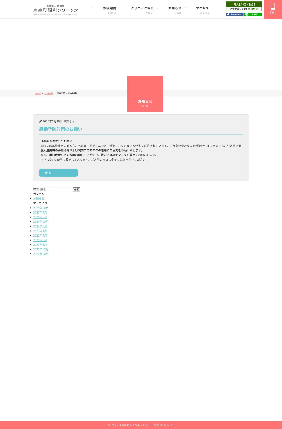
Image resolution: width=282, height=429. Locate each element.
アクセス (202, 8)
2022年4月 (40, 235)
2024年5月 (40, 226)
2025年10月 (41, 208)
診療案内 (110, 8)
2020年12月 (41, 249)
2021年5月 (40, 244)
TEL (273, 9)
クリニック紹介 (142, 8)
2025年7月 (40, 212)
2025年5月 (40, 217)
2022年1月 (40, 240)
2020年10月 (41, 253)
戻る (48, 172)
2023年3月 (40, 231)
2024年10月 (41, 221)
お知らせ (175, 8)
